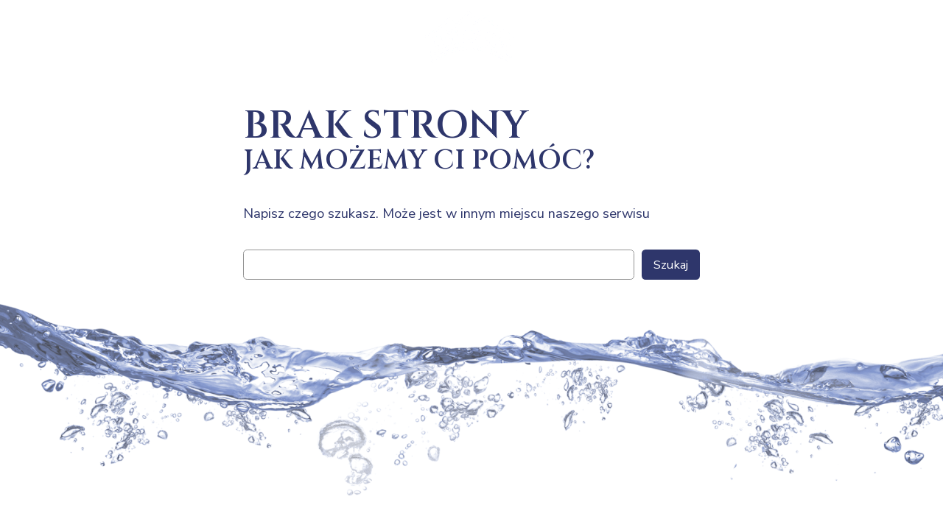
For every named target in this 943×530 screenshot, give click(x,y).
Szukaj (670, 264)
